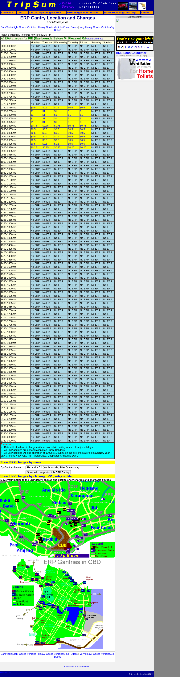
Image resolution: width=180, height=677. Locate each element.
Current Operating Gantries (45, 12)
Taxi (19, 12)
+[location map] (94, 38)
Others (145, 12)
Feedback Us (5, 672)
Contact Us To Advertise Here (76, 667)
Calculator (7, 12)
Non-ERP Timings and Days (120, 12)
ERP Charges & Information (83, 12)
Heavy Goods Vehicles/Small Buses (58, 27)
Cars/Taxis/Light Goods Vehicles (18, 27)
